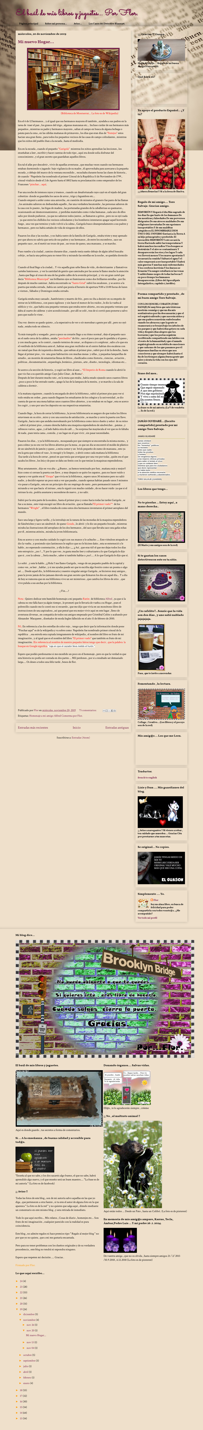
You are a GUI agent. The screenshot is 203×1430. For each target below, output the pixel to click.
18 (21, 1390)
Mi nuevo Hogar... (36, 42)
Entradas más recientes (33, 727)
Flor (156, 900)
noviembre (29, 1320)
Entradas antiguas (117, 727)
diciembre (29, 1314)
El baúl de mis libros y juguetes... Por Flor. (77, 13)
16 (21, 1401)
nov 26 (31, 1325)
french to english (147, 777)
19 (21, 1309)
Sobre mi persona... (56, 23)
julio (26, 1366)
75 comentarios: (88, 710)
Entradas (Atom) (81, 737)
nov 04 (31, 1348)
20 (21, 1304)
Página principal (28, 23)
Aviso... (78, 23)
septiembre (29, 1360)
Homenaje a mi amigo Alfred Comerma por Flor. (56, 716)
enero (26, 1383)
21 (21, 1298)
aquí (43, 184)
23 (21, 1287)
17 (21, 1396)
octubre (27, 1355)
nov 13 (30, 1342)
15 (21, 1407)
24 (21, 1281)
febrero (27, 1377)
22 (21, 1292)
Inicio (77, 727)
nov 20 (31, 1330)
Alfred (108, 599)
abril (26, 1372)
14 (21, 1413)
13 (21, 1418)
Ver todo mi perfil (147, 918)
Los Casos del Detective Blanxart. (107, 23)
